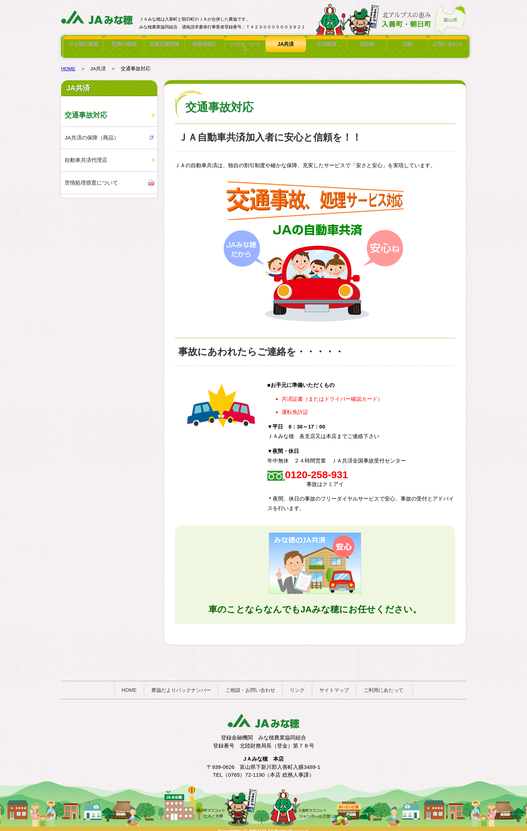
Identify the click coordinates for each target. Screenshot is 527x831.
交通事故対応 (86, 110)
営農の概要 (124, 44)
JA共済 (286, 44)
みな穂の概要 (83, 44)
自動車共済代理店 (86, 155)
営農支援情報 (164, 44)
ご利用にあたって (383, 685)
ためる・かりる (245, 44)
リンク (297, 685)
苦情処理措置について (91, 178)
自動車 (366, 44)
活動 (407, 44)
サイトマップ (334, 685)
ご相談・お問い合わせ (250, 685)
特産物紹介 (204, 44)
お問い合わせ (448, 44)
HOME (68, 63)
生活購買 (326, 44)
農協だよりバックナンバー (181, 685)
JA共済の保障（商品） (92, 133)
